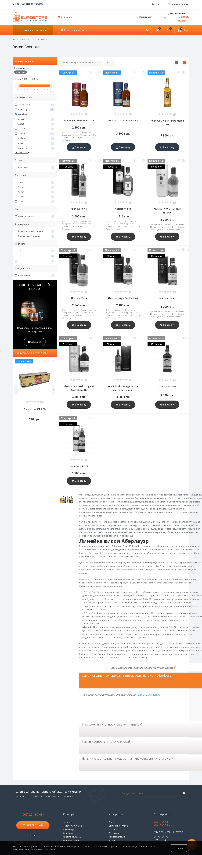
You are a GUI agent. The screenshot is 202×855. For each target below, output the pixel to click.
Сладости (68, 833)
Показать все (22, 152)
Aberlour (20, 72)
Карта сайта (114, 833)
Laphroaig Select (78, 466)
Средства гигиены (72, 836)
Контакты (113, 829)
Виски (31, 39)
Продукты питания (72, 825)
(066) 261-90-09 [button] (33, 814)
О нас (16, 3)
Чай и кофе (68, 829)
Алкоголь (21, 39)
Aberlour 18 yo (167, 298)
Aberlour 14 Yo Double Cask (123, 120)
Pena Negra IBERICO (35, 409)
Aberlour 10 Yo (79, 208)
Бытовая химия (71, 840)
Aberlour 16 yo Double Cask (123, 298)
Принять (179, 848)
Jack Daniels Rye (167, 386)
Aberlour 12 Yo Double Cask (79, 120)
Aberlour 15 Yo (79, 298)
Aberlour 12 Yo (123, 208)
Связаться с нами (32, 825)
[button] (177, 4)
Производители (116, 836)
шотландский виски (148, 694)
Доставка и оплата (32, 3)
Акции (111, 840)
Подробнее (34, 341)
